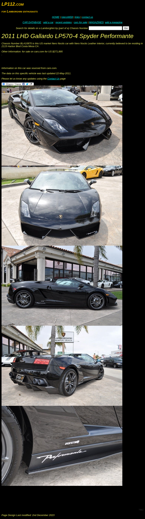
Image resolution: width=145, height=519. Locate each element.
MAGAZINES (96, 22)
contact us (87, 17)
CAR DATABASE (32, 22)
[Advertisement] (70, 496)
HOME (55, 17)
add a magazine (114, 22)
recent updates (64, 22)
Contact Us (53, 78)
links (77, 17)
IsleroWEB (67, 17)
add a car (48, 22)
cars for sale (80, 22)
